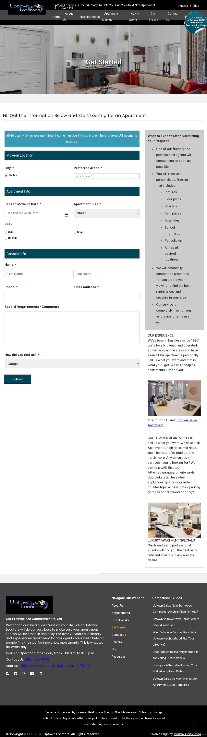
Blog (196, 5)
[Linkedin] (42, 673)
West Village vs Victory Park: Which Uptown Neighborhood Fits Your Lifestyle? (175, 638)
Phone (11, 301)
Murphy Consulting (187, 734)
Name (11, 278)
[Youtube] (34, 673)
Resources (119, 656)
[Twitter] (17, 673)
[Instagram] (25, 673)
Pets (8, 238)
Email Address (86, 301)
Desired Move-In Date (23, 217)
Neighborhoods (90, 17)
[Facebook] (9, 673)
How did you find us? (22, 368)
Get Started (119, 627)
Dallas (13, 189)
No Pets (12, 251)
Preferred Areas (88, 181)
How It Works (120, 620)
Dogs (80, 245)
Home (56, 17)
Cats (10, 245)
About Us (118, 605)
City (9, 181)
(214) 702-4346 (37, 659)
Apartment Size (87, 217)
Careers (183, 6)
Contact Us (119, 635)
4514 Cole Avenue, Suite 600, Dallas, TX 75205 (55, 666)
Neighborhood (121, 613)
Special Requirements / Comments (32, 320)
